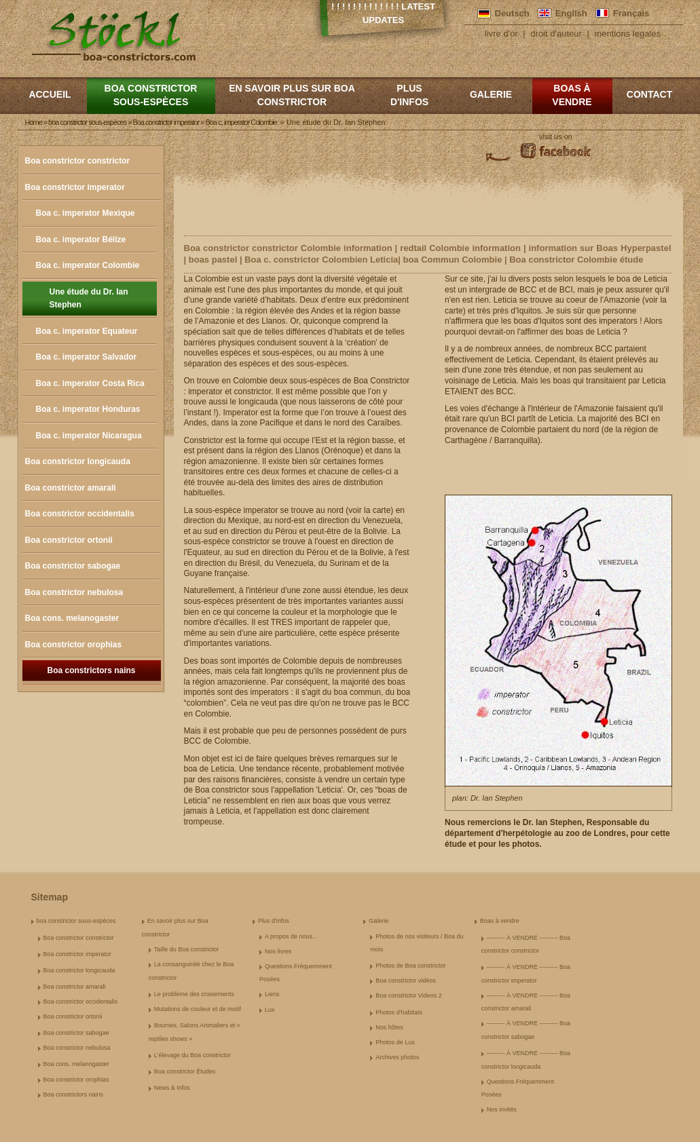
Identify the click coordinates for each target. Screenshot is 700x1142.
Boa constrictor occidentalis (79, 513)
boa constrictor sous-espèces (151, 95)
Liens (272, 994)
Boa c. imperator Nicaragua (89, 435)
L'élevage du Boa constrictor (192, 1055)
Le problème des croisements (194, 994)
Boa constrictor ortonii (69, 540)
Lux (270, 1009)
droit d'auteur (555, 33)
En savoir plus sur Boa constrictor (292, 95)
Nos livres (278, 951)
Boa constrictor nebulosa (74, 592)
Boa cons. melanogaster (72, 618)
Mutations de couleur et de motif (197, 1009)
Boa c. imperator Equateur (87, 331)
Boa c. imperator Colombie (88, 265)
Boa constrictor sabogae (73, 566)
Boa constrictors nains (91, 670)
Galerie (491, 94)
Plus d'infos (409, 95)
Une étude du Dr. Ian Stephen (89, 298)
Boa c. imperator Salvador (86, 357)
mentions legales (627, 33)
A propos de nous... (291, 936)
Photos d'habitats (398, 1012)
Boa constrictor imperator (75, 187)
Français (631, 13)
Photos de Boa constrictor (410, 965)
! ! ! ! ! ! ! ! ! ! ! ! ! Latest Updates (383, 13)
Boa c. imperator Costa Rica (90, 383)
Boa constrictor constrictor (77, 161)
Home (33, 122)
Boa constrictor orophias (73, 644)
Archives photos (397, 1057)
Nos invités (502, 1109)
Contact (649, 94)
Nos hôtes (389, 1027)
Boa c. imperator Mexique (85, 213)
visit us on (555, 136)
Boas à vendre (571, 95)
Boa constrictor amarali (70, 488)
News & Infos (172, 1087)
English (571, 13)
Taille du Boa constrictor (186, 949)
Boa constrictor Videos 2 (408, 995)
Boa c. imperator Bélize (81, 239)
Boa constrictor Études (185, 1071)
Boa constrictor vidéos (405, 980)
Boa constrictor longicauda (77, 461)
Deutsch (512, 13)
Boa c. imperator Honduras (88, 409)
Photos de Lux (395, 1042)
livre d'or (501, 33)
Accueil (50, 94)
